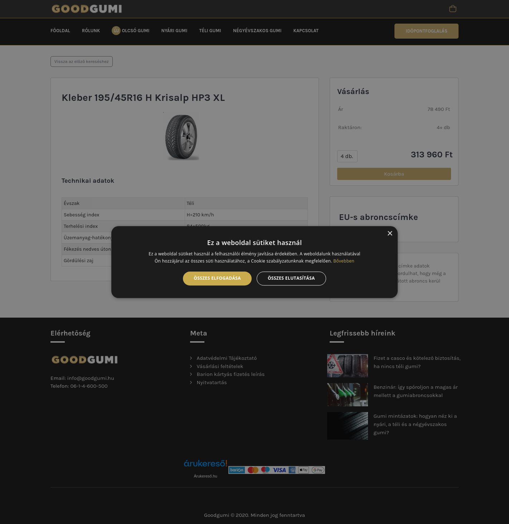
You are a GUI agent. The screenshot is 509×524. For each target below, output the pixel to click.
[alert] (254, 262)
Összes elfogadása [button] (217, 278)
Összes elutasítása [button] (291, 278)
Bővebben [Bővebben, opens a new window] (343, 261)
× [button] (389, 233)
